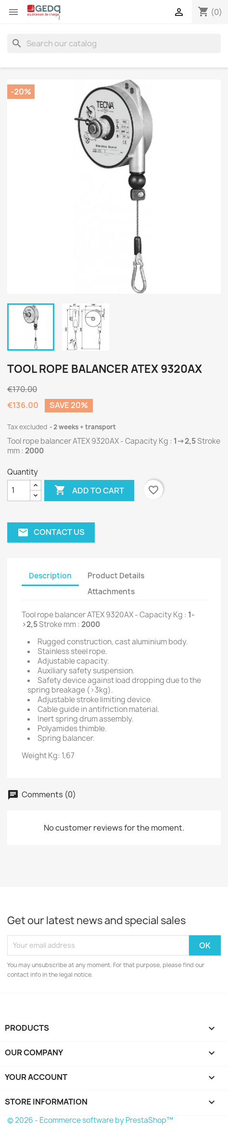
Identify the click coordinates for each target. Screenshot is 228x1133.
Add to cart (89, 490)
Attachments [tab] (111, 592)
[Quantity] (18, 490)
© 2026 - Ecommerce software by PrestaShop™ (90, 1120)
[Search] (114, 43)
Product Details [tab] (116, 576)
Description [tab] (50, 576)
